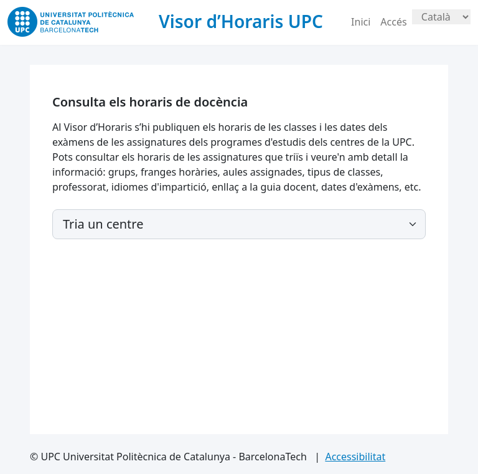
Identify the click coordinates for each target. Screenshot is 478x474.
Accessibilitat (355, 456)
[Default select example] (239, 224)
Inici (360, 22)
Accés (393, 22)
